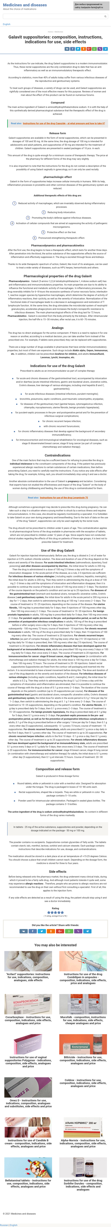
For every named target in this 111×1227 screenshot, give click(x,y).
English (6, 24)
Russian (4, 1225)
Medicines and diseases (25, 5)
